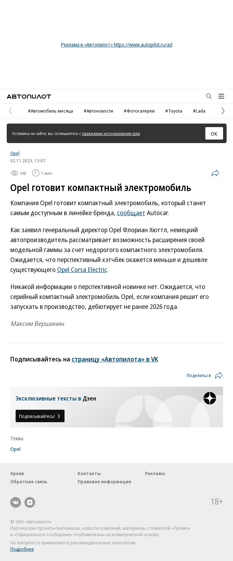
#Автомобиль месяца (50, 111)
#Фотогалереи (139, 111)
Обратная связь (28, 481)
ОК (214, 133)
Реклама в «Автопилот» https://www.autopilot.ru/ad (116, 44)
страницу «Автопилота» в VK (115, 359)
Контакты (89, 473)
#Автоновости (98, 111)
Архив (17, 473)
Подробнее (22, 549)
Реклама (155, 473)
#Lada (199, 111)
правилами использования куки (111, 133)
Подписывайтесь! (40, 416)
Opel (15, 153)
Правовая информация (104, 481)
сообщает (131, 212)
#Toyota (173, 111)
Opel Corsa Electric (82, 269)
